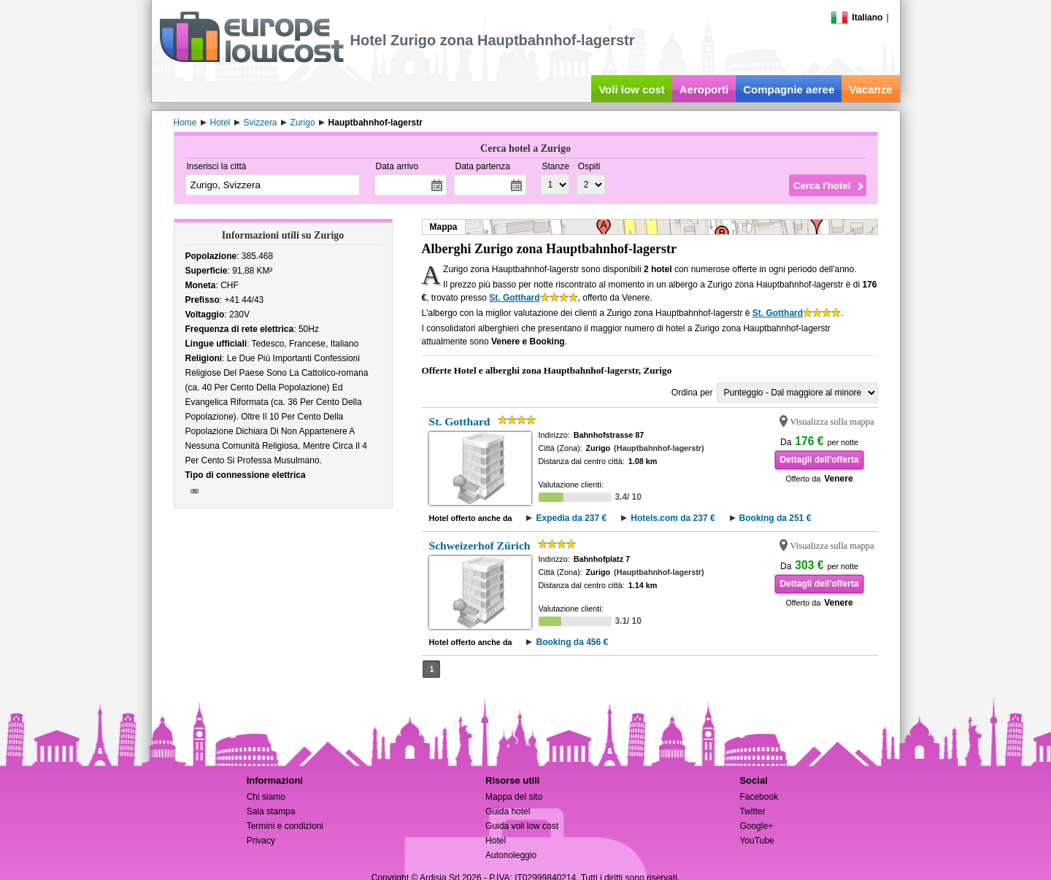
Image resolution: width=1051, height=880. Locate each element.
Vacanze (870, 89)
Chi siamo (266, 797)
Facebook (758, 797)
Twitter (752, 811)
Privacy (261, 840)
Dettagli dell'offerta (818, 460)
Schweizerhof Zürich (480, 545)
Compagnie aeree (788, 89)
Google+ (756, 826)
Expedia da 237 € (571, 518)
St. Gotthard (514, 298)
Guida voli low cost (521, 826)
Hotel (495, 840)
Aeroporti (704, 89)
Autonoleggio (510, 855)
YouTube (756, 840)
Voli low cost (631, 89)
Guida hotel (507, 811)
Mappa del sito (513, 797)
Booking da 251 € (775, 518)
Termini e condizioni (285, 826)
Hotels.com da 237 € (673, 518)
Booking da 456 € (572, 642)
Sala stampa (271, 811)
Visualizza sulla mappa (832, 422)
